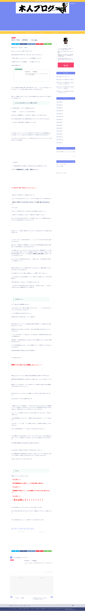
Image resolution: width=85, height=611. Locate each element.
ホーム (16, 32)
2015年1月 (60, 142)
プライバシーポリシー (14, 608)
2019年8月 (60, 122)
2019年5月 (60, 131)
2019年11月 (60, 113)
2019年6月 (60, 128)
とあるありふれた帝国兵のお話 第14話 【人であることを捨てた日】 (66, 83)
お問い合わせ (55, 32)
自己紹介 (42, 32)
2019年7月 (60, 125)
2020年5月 (60, 102)
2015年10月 (60, 139)
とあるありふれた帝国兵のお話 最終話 (66, 79)
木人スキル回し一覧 (29, 32)
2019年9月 (60, 119)
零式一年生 (13, 37)
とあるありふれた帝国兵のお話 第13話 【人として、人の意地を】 (66, 88)
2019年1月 (60, 136)
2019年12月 (60, 110)
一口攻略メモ (68, 32)
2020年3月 (60, 107)
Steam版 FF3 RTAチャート (64, 76)
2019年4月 (60, 134)
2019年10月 (60, 116)
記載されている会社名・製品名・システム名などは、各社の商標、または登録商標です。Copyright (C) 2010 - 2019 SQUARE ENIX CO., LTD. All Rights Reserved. (45, 608)
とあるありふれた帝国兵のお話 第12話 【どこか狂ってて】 (66, 92)
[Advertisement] (42, 23)
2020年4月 (60, 105)
